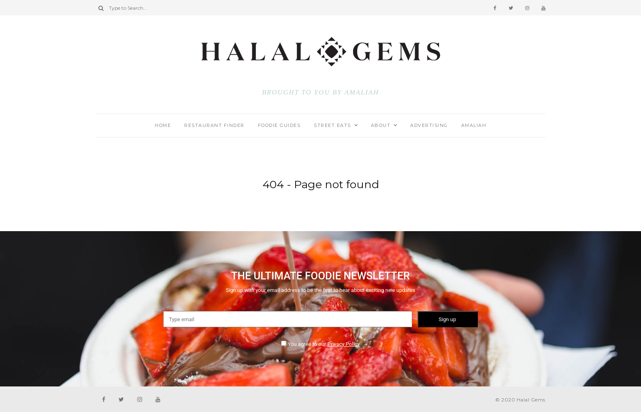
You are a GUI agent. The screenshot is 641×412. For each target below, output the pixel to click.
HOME (163, 125)
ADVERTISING (429, 125)
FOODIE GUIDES (279, 125)
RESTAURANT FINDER (214, 125)
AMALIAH (362, 92)
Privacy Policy (344, 344)
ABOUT (381, 125)
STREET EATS (332, 125)
